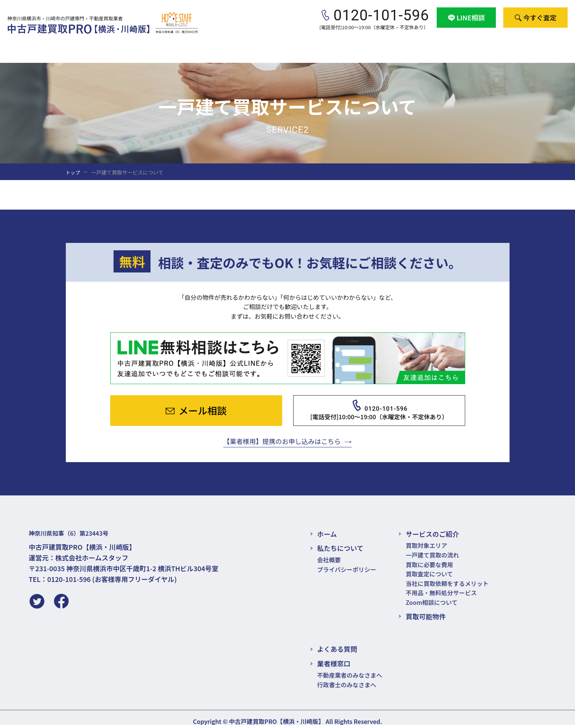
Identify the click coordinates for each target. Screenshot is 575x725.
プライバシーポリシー (346, 561)
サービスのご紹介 (186, 44)
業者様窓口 (509, 44)
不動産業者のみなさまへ (349, 667)
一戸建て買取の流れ (432, 547)
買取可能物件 (315, 44)
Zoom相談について (431, 594)
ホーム (327, 526)
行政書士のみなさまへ (346, 676)
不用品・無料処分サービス (441, 584)
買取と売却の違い (254, 44)
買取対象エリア (426, 537)
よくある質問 (458, 44)
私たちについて (340, 540)
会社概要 (554, 44)
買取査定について (429, 566)
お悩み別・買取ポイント (386, 44)
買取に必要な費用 (429, 556)
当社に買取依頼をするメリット (447, 575)
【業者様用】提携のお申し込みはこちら (282, 432)
